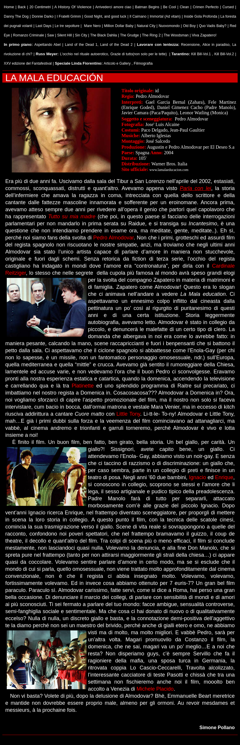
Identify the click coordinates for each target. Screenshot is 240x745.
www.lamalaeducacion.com (169, 170)
